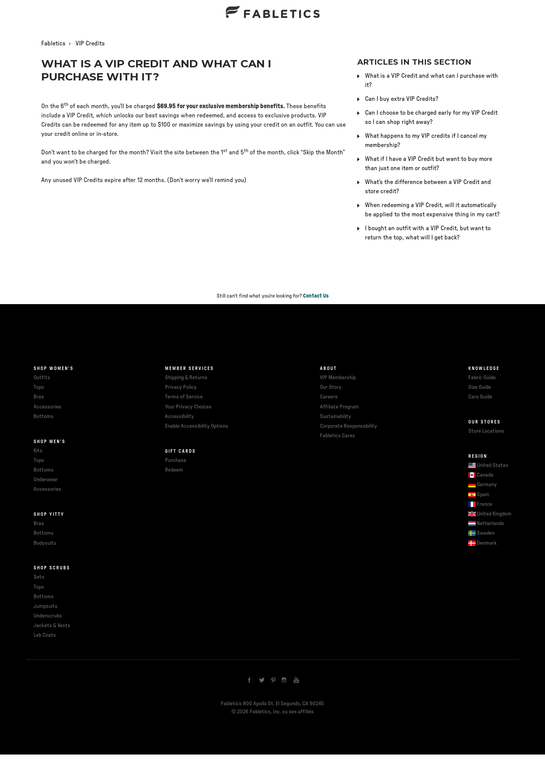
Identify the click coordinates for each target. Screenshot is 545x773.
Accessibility (179, 416)
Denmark (487, 543)
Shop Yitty (49, 514)
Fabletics (53, 43)
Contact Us (316, 296)
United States (492, 465)
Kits (38, 450)
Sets (39, 577)
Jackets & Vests (52, 625)
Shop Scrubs (52, 568)
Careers (329, 397)
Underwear (46, 479)
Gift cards (180, 451)
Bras (39, 397)
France (484, 504)
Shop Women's (54, 368)
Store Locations (486, 431)
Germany (487, 484)
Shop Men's (50, 441)
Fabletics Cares (337, 435)
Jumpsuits (45, 606)
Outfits (42, 377)
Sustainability (335, 416)
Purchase (175, 460)
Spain (483, 494)
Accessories (47, 407)
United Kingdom (494, 514)
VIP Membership (338, 377)
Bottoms (44, 416)
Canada (485, 475)
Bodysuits (45, 543)
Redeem (174, 470)
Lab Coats (45, 635)
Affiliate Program (339, 407)
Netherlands (490, 523)
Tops (39, 387)
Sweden (486, 533)
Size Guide (479, 387)
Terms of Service (184, 397)
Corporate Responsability (348, 426)
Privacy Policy (181, 387)
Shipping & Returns (186, 377)
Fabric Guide (482, 377)
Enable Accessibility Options (196, 426)
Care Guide (480, 397)
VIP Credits (90, 43)
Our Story (330, 387)
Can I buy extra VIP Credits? (401, 99)
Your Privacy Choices (188, 407)
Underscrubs (48, 616)
